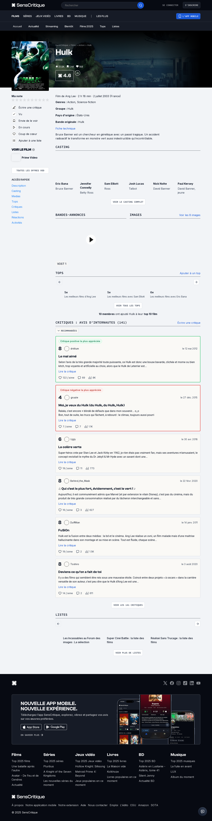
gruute (74, 397)
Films (73, 45)
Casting (62, 147)
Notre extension (68, 805)
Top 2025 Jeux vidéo (88, 761)
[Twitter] (165, 684)
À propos (18, 805)
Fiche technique (65, 128)
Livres (112, 754)
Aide (83, 805)
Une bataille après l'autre (23, 768)
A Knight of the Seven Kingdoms (57, 773)
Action (82, 45)
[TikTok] (185, 684)
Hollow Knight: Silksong (90, 766)
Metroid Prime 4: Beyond (85, 773)
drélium (75, 348)
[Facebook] (172, 684)
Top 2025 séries (53, 761)
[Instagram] (179, 684)
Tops (59, 273)
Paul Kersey (185, 183)
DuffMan (75, 522)
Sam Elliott (111, 183)
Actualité (17, 784)
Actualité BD (146, 781)
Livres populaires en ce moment (121, 779)
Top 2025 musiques (183, 761)
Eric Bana (61, 183)
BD (141, 754)
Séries (49, 754)
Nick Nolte (160, 183)
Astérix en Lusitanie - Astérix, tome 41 (152, 768)
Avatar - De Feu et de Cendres (25, 777)
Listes (61, 614)
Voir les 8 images (189, 215)
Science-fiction (86, 102)
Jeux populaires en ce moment (89, 782)
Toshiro (74, 564)
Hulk (89, 45)
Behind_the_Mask (80, 480)
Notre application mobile (41, 805)
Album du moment (182, 777)
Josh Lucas (136, 183)
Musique (178, 754)
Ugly (73, 439)
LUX (173, 771)
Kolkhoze (113, 771)
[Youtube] (198, 684)
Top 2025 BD (147, 761)
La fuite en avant (181, 766)
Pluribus (48, 766)
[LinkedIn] (192, 684)
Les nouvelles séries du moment (58, 782)
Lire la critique (67, 371)
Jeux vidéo (85, 754)
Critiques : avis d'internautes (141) (91, 322)
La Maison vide (116, 766)
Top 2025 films (21, 761)
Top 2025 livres (116, 761)
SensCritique (61, 45)
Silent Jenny (147, 775)
